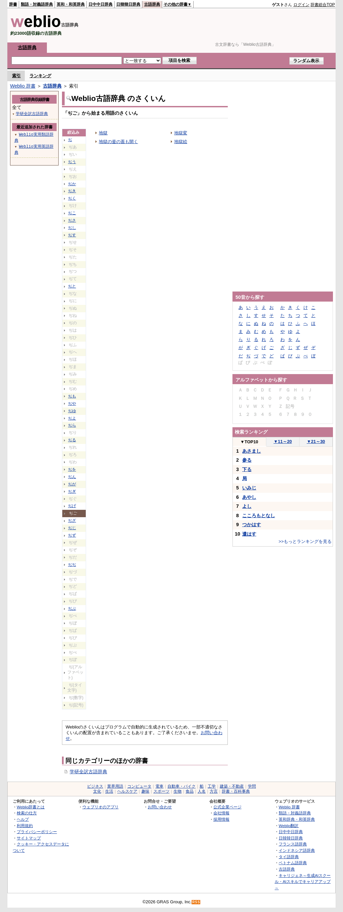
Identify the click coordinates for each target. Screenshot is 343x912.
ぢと (72, 286)
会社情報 (221, 813)
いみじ (249, 487)
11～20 (283, 441)
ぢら (72, 425)
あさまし (251, 451)
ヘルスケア (127, 791)
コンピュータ (139, 786)
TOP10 (249, 441)
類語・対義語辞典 (37, 4)
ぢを (72, 469)
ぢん (72, 476)
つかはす (251, 524)
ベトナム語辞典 (293, 863)
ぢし (72, 227)
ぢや (72, 403)
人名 (202, 791)
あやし (249, 497)
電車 (159, 786)
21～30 (316, 441)
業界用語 (115, 786)
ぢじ (72, 528)
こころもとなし (258, 515)
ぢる (72, 440)
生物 (178, 791)
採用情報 (221, 819)
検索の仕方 (27, 813)
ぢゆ (72, 411)
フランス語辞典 (293, 844)
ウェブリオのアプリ (100, 807)
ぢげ (72, 505)
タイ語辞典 (289, 856)
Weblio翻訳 (288, 825)
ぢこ (72, 213)
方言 (214, 791)
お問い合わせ (160, 807)
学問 (252, 786)
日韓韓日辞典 (128, 4)
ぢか (72, 184)
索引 (16, 75)
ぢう (72, 161)
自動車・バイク (181, 786)
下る (247, 469)
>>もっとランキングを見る (305, 541)
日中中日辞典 (100, 4)
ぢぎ (72, 491)
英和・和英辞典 (71, 4)
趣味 (145, 791)
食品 (190, 791)
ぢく (72, 198)
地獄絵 (180, 141)
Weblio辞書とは (31, 807)
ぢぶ (72, 608)
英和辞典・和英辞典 (297, 819)
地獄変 (180, 132)
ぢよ (72, 418)
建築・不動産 (232, 786)
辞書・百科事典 (236, 791)
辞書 (13, 4)
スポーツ (161, 791)
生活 (109, 791)
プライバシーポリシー (37, 831)
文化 (97, 791)
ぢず (72, 535)
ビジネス (95, 786)
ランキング (40, 75)
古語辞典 (152, 4)
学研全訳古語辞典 (88, 771)
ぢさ (72, 220)
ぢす (72, 235)
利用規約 (25, 825)
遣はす (249, 534)
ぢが (72, 484)
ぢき (72, 191)
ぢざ (72, 520)
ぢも (72, 396)
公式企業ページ (227, 807)
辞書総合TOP (323, 4)
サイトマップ (29, 838)
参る (247, 460)
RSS (196, 902)
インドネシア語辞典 (297, 850)
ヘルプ (23, 819)
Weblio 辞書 (23, 86)
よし (247, 506)
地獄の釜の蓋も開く (118, 141)
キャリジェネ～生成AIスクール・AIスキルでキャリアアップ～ (303, 881)
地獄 (103, 132)
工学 (212, 786)
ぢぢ (72, 564)
